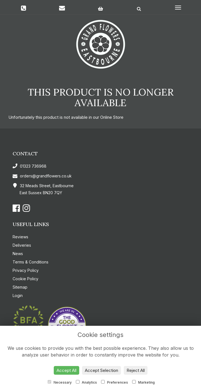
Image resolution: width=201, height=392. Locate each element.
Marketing (143, 382)
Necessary (60, 382)
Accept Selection (101, 370)
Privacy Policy (26, 270)
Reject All (136, 370)
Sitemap (20, 287)
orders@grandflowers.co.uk (42, 176)
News (18, 253)
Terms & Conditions (30, 262)
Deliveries (22, 245)
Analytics (86, 382)
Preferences (114, 382)
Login (18, 295)
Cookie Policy (25, 278)
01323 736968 (29, 166)
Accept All (66, 370)
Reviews (20, 236)
